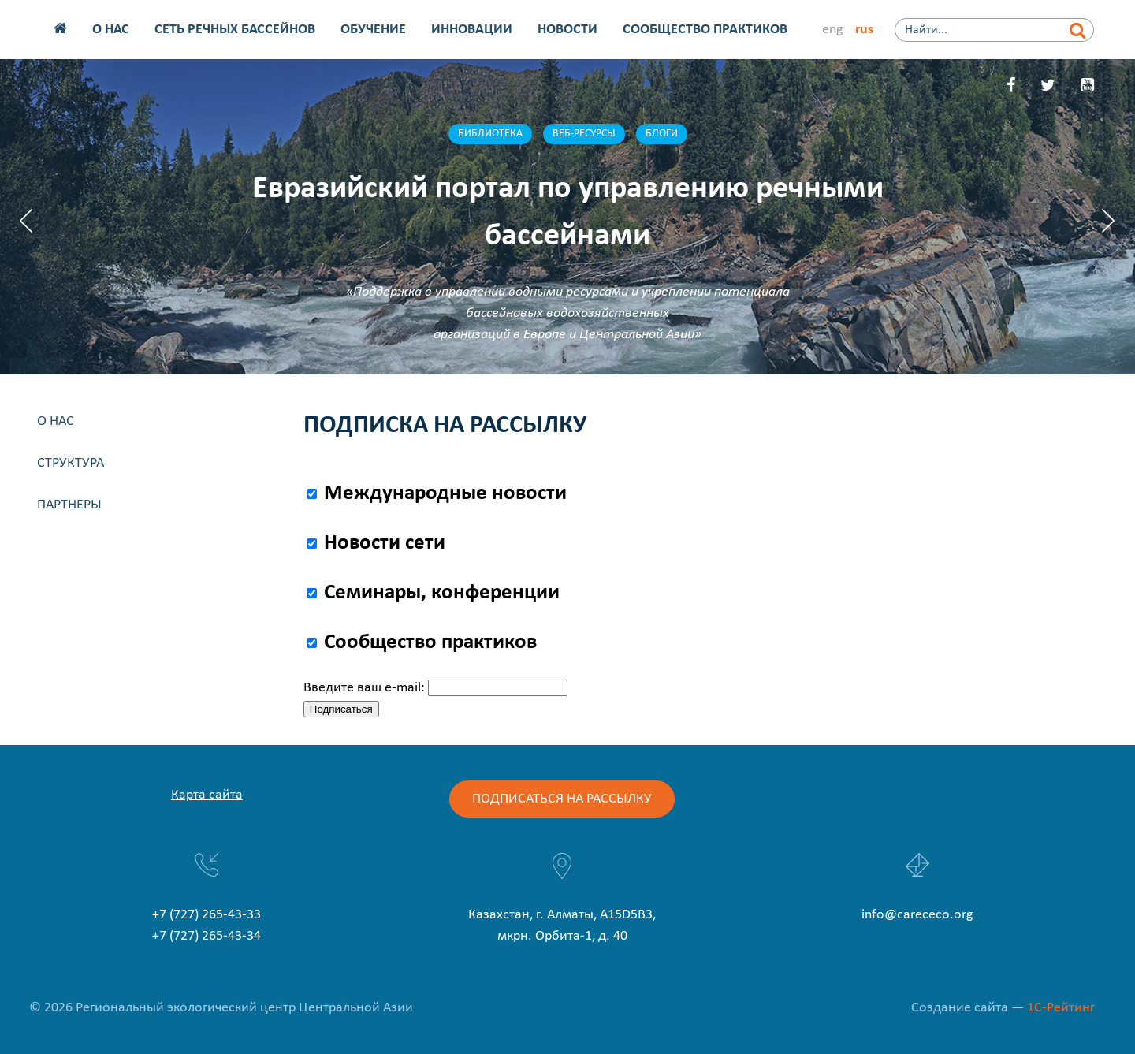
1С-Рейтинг (1061, 1007)
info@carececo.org (917, 914)
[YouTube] (1087, 87)
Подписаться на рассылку (562, 798)
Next (1108, 221)
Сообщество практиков (705, 29)
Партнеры (69, 504)
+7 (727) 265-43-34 (206, 936)
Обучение (373, 29)
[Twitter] (1047, 87)
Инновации (471, 29)
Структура (70, 463)
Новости (567, 29)
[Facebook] (1011, 87)
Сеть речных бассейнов (234, 29)
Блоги (662, 134)
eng (832, 29)
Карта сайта (207, 795)
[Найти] (1078, 30)
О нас (110, 29)
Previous (26, 221)
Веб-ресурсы (584, 134)
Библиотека (490, 134)
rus (864, 29)
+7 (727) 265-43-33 (206, 914)
